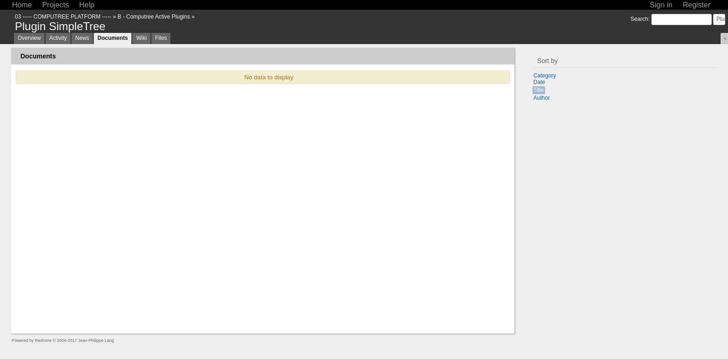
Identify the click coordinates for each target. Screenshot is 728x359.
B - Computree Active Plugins (153, 16)
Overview (29, 38)
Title (538, 90)
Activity (58, 38)
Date (539, 82)
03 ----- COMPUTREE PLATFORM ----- (63, 16)
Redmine (43, 340)
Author (541, 98)
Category (544, 75)
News (82, 38)
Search (639, 19)
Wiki (141, 38)
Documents (113, 38)
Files (161, 38)
